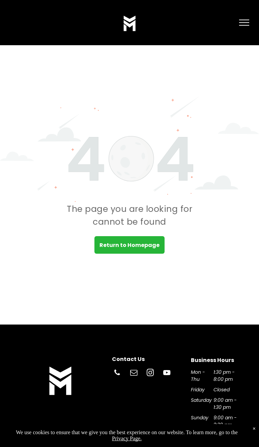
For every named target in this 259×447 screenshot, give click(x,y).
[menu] (244, 22)
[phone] (117, 373)
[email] (133, 373)
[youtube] (167, 373)
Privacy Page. (127, 438)
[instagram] (150, 373)
